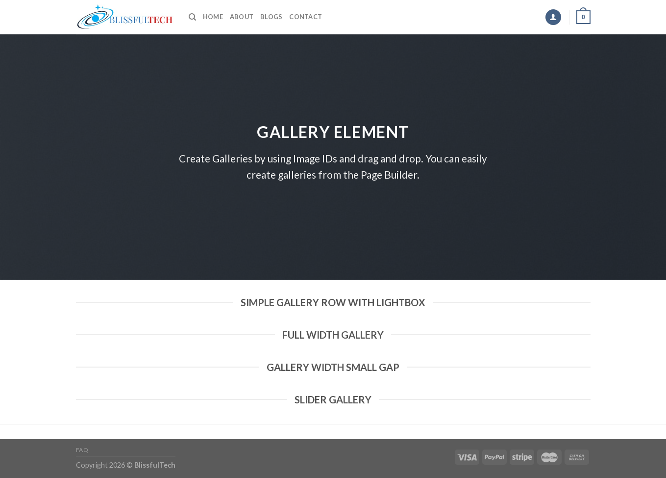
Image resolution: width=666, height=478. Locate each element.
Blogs (271, 17)
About (241, 17)
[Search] (192, 17)
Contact (305, 17)
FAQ (82, 449)
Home (213, 17)
